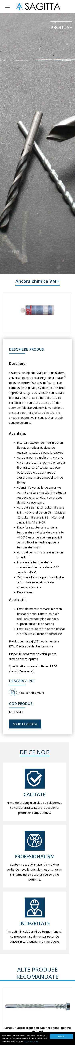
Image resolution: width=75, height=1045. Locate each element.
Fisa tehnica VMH (26, 693)
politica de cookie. (31, 1041)
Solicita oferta (25, 724)
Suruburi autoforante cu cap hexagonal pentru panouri (37, 1029)
